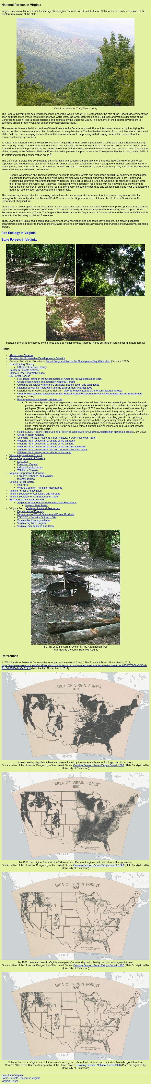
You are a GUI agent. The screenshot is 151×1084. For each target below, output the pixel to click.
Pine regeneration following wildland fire (39, 399)
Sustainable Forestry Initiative (34, 520)
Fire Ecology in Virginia (19, 233)
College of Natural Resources (43, 508)
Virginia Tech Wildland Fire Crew (35, 526)
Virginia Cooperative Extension (26, 473)
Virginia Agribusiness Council (25, 455)
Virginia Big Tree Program (32, 523)
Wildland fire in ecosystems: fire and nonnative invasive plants (52, 449)
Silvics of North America (30, 434)
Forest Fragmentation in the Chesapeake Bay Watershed (78, 361)
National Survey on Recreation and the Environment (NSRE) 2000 (54, 387)
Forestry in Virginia (12, 1075)
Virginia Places (10, 1080)
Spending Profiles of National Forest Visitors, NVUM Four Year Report (56, 437)
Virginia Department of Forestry (27, 458)
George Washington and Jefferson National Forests (46, 381)
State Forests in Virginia (19, 239)
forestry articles (26, 478)
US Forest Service (19, 375)
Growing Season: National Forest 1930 (98, 1065)
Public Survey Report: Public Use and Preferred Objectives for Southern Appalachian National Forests (75, 431)
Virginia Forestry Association (25, 490)
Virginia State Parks (36, 505)
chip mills (22, 461)
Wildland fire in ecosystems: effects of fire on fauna (46, 440)
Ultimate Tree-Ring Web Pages (27, 372)
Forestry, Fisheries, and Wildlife (35, 475)
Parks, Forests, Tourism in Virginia (21, 1078)
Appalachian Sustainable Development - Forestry (37, 358)
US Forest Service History (32, 367)
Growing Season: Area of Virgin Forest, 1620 (98, 765)
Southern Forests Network (24, 370)
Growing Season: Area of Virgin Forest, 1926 (98, 965)
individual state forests (30, 467)
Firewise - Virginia (27, 464)
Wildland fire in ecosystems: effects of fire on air (44, 452)
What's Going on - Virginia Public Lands (39, 487)
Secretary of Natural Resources (27, 499)
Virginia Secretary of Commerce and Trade (33, 496)
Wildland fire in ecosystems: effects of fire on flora (45, 443)
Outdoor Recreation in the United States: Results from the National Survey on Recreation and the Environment (79, 393)
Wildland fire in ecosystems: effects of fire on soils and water (51, 446)
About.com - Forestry (21, 355)
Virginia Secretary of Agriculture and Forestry (34, 493)
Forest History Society (21, 364)
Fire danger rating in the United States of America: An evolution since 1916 (59, 378)
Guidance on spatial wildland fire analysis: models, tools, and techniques (58, 384)
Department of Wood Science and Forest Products (45, 514)
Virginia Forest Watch (21, 481)
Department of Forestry (30, 511)
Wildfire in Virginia (27, 470)
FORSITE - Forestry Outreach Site (36, 517)
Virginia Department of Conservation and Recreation (46, 502)
